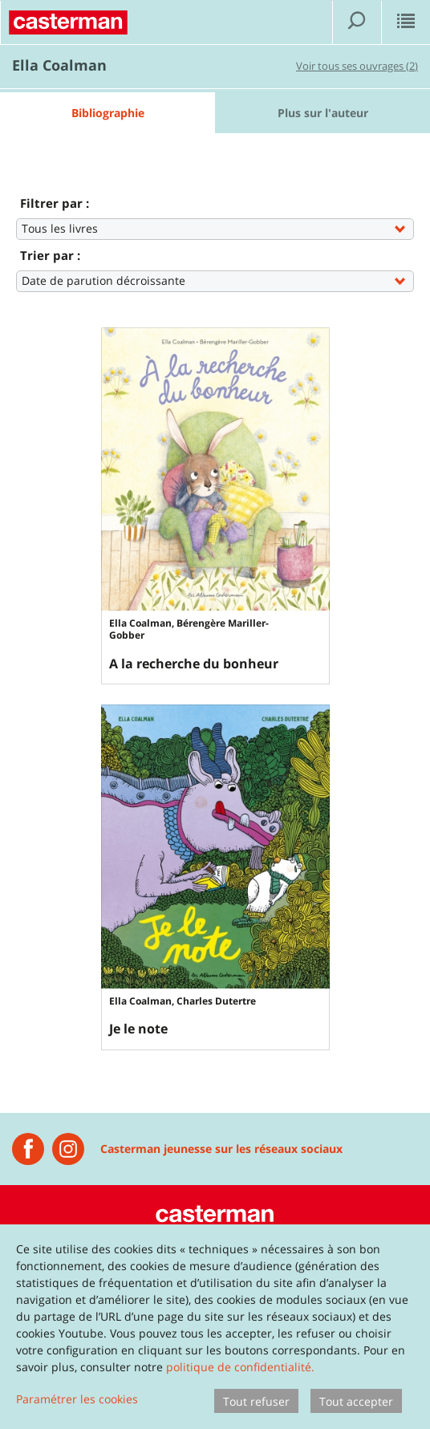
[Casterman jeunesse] (28, 1149)
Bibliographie (107, 112)
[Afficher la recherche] (357, 22)
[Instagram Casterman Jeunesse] (68, 1149)
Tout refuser (256, 1401)
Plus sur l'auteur (323, 112)
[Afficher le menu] (406, 22)
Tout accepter (356, 1401)
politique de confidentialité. (240, 1366)
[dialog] (215, 1326)
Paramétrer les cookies (77, 1399)
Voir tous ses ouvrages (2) (357, 66)
